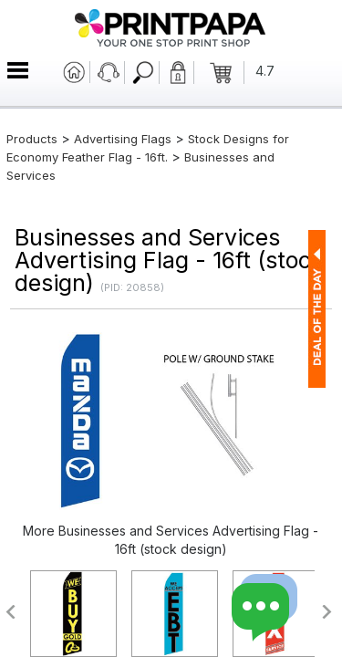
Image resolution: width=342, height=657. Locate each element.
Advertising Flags (122, 138)
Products (31, 138)
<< (9, 612)
